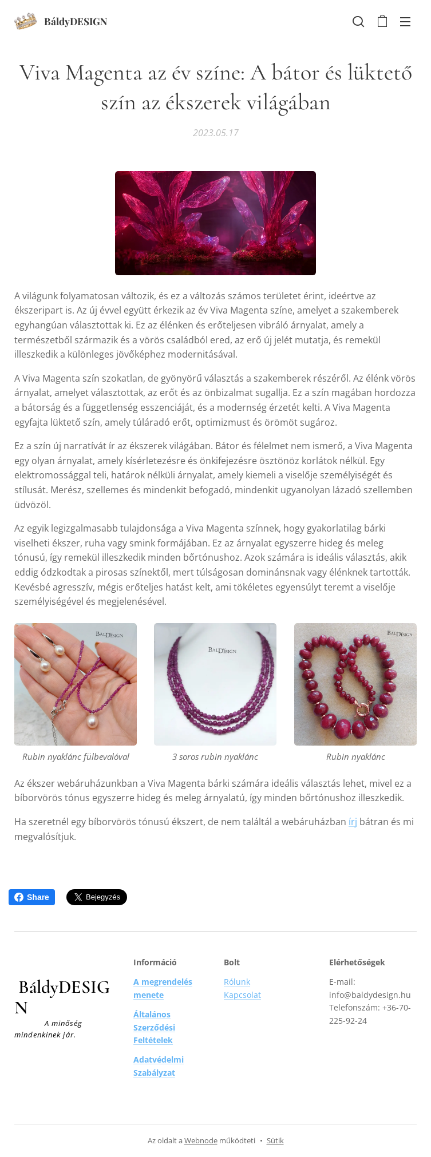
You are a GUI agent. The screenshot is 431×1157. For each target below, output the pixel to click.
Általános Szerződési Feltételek (154, 1027)
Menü (405, 21)
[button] (358, 21)
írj (353, 821)
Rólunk (237, 981)
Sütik (275, 1140)
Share (31, 897)
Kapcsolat (242, 994)
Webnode (201, 1140)
